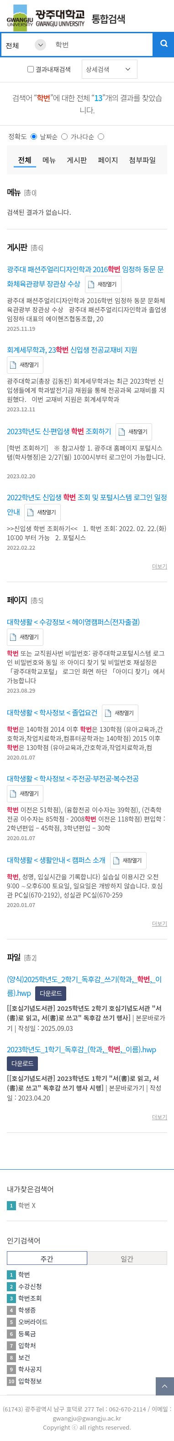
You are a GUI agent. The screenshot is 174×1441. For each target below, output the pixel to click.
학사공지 (30, 1369)
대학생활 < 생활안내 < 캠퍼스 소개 (56, 859)
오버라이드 (32, 1322)
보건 (24, 1357)
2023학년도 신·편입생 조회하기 (59, 431)
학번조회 (30, 1298)
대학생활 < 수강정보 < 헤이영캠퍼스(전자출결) (73, 621)
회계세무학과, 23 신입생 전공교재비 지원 (72, 349)
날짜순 (49, 136)
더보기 (159, 566)
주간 (47, 1258)
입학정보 (30, 1381)
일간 (127, 1258)
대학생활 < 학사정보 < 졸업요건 (52, 712)
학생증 (27, 1310)
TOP (165, 1386)
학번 (24, 1205)
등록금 (27, 1333)
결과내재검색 (53, 69)
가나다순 (83, 136)
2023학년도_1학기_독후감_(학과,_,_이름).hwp (81, 1049)
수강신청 (30, 1286)
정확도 (17, 136)
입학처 (27, 1345)
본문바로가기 (126, 1087)
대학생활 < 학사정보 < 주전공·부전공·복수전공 (73, 778)
